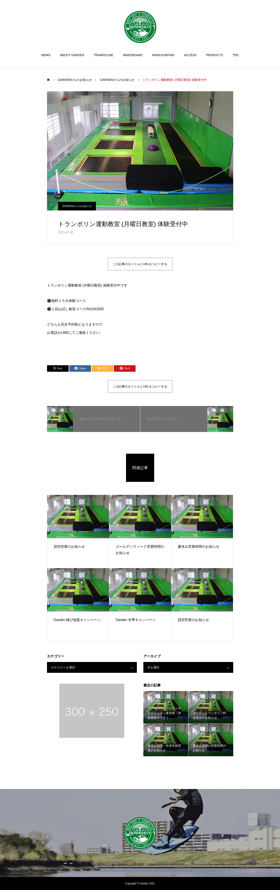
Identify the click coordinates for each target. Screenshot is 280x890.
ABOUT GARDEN (72, 55)
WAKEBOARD (133, 55)
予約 (236, 55)
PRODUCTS (214, 55)
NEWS (45, 55)
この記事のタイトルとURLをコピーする (140, 264)
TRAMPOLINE (103, 55)
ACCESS (190, 55)
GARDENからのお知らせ (77, 206)
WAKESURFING (163, 55)
